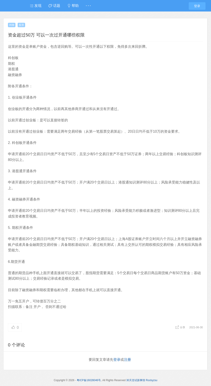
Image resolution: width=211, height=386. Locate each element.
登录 (197, 6)
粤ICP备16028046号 (89, 380)
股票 (21, 25)
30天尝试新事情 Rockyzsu (141, 380)
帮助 (73, 6)
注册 (127, 359)
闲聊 (11, 25)
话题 (54, 6)
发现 (35, 6)
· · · (88, 6)
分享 (180, 327)
